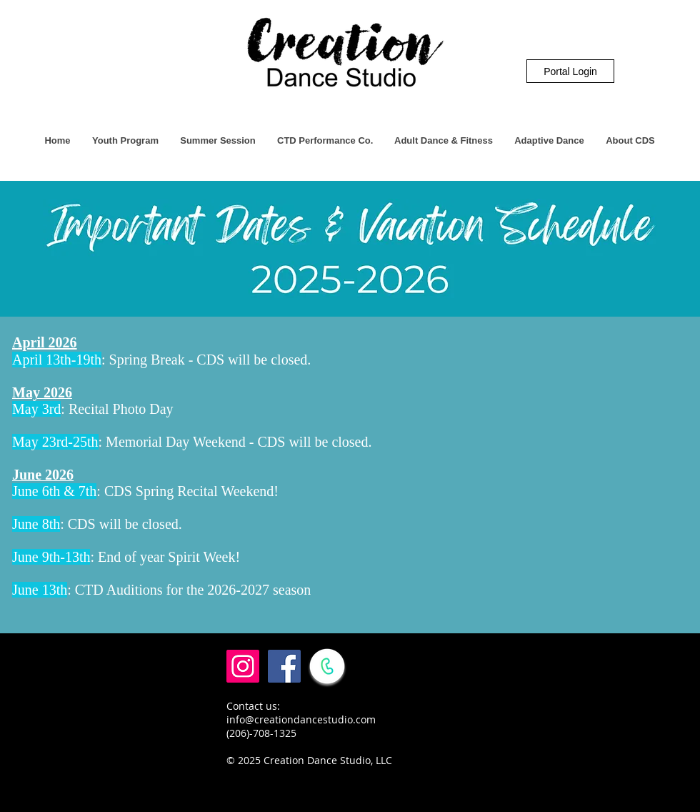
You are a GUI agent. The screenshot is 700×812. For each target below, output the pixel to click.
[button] (125, 140)
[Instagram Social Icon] (242, 666)
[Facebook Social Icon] (284, 666)
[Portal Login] (570, 71)
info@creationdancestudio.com (301, 719)
